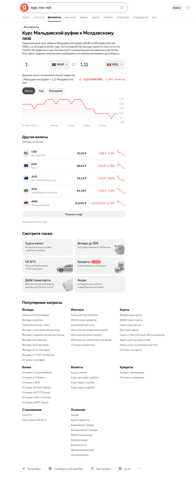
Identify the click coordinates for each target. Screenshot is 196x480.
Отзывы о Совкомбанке (37, 372)
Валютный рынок (81, 434)
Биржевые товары (82, 425)
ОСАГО (27, 415)
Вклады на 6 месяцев (35, 344)
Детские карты (129, 329)
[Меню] (188, 8)
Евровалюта (78, 444)
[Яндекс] (24, 7)
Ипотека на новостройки (86, 334)
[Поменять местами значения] (73, 64)
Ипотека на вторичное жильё (89, 329)
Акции (75, 415)
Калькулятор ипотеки (84, 314)
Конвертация (79, 439)
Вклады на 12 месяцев (36, 349)
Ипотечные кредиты (84, 319)
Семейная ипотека (82, 324)
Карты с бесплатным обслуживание (142, 334)
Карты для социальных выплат (139, 344)
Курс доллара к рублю (85, 377)
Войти (177, 7)
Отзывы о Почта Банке (36, 397)
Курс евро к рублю (83, 382)
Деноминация (79, 454)
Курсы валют (79, 372)
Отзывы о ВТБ (31, 382)
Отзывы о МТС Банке (35, 402)
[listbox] (60, 64)
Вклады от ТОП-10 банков (38, 354)
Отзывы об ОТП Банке (36, 392)
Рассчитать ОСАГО (34, 420)
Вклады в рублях (32, 319)
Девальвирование (82, 449)
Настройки (103, 469)
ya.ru (127, 469)
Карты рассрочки (130, 324)
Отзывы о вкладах (33, 359)
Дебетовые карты (131, 319)
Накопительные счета (36, 324)
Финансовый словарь (84, 430)
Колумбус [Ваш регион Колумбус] (34, 469)
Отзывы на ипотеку (83, 344)
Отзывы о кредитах (132, 377)
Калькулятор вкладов (35, 314)
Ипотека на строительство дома (91, 339)
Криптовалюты (80, 420)
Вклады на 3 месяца (34, 339)
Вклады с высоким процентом (41, 329)
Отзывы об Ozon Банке (36, 387)
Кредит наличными (132, 372)
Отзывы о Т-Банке (33, 377)
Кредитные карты (131, 314)
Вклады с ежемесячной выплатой (43, 334)
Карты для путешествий (135, 339)
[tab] (28, 90)
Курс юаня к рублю (83, 387)
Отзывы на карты (130, 349)
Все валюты (31, 27)
